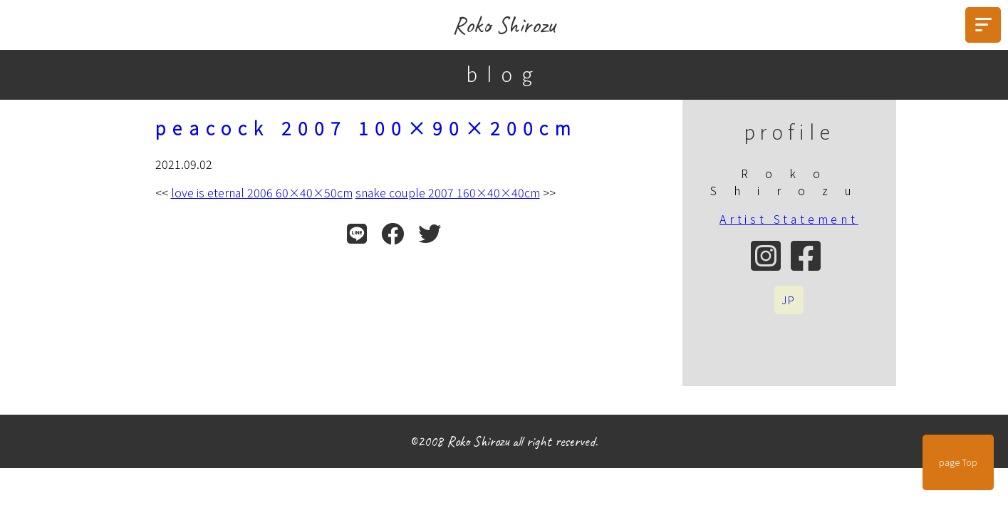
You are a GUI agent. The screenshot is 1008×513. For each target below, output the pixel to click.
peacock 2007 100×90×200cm (366, 127)
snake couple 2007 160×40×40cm (447, 192)
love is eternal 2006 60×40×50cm (262, 192)
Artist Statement (788, 218)
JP (789, 300)
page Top (958, 462)
